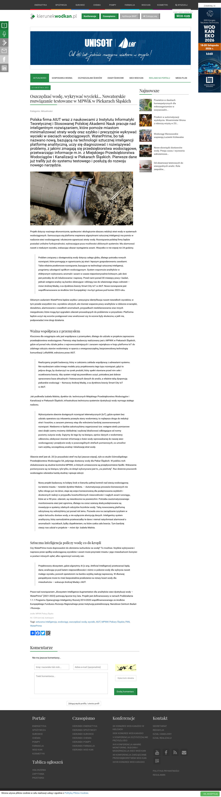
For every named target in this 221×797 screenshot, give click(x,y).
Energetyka (41, 5)
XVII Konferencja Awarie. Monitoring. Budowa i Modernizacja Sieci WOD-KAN (129, 747)
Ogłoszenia (39, 770)
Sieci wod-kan (136, 78)
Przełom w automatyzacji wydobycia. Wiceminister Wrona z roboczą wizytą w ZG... (170, 120)
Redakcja (158, 730)
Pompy (112, 5)
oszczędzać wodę (78, 621)
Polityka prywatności (166, 771)
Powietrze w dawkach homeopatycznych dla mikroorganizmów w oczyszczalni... (165, 105)
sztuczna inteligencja (46, 621)
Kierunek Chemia (81, 738)
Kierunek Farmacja (83, 746)
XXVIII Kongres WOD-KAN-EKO (129, 762)
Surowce (80, 5)
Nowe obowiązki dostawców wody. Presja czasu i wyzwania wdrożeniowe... (169, 150)
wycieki (91, 621)
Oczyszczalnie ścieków (90, 78)
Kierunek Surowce (83, 734)
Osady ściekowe (116, 78)
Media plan (181, 78)
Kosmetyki (162, 5)
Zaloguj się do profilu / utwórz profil (83, 703)
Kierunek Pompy (81, 742)
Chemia (97, 5)
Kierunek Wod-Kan (82, 749)
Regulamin (159, 775)
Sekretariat (160, 726)
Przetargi (38, 777)
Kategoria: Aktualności (41, 111)
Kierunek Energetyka (84, 726)
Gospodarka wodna (62, 78)
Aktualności (39, 78)
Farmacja (130, 5)
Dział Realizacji (162, 738)
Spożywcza (61, 5)
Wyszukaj (181, 5)
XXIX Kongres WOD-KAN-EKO (128, 733)
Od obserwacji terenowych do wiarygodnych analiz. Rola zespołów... (168, 166)
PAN (127, 621)
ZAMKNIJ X (209, 6)
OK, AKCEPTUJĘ (210, 794)
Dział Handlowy (162, 734)
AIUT (98, 621)
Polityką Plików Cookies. (77, 793)
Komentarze (41, 647)
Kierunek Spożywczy (84, 730)
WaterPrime (36, 626)
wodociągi (63, 621)
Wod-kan (146, 5)
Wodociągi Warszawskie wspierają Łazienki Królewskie (169, 135)
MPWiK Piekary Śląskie (112, 621)
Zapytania (38, 774)
